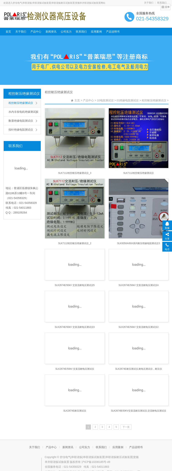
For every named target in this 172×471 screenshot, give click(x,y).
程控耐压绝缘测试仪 (24, 94)
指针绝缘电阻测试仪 (21, 129)
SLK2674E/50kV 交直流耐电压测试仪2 (139, 327)
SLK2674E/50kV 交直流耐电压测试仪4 (139, 285)
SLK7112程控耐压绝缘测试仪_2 (74, 243)
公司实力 (66, 31)
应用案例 (96, 31)
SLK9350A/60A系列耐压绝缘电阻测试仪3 (138, 243)
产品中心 (35, 31)
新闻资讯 (51, 31)
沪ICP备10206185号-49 (95, 461)
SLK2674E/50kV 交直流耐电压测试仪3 (75, 327)
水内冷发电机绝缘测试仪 (23, 111)
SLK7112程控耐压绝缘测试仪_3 (74, 173)
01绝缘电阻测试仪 (128, 100)
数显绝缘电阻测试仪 (21, 120)
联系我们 (162, 2)
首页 (8, 31)
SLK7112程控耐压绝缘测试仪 (138, 173)
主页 (77, 100)
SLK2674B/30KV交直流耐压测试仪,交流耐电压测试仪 (138, 410)
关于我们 (148, 2)
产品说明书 (113, 31)
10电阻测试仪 (105, 100)
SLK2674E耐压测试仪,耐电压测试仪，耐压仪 (138, 369)
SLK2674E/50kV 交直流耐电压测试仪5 (75, 285)
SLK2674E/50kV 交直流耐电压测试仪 (74, 369)
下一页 (126, 427)
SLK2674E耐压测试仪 (74, 410)
